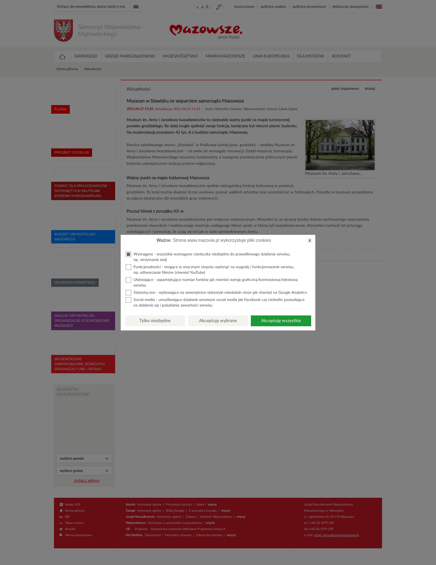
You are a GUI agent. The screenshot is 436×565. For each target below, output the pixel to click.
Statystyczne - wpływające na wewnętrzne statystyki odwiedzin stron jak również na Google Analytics (216, 292)
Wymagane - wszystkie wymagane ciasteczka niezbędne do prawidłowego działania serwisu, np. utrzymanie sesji (208, 257)
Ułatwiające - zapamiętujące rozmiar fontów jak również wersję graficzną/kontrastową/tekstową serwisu (212, 282)
